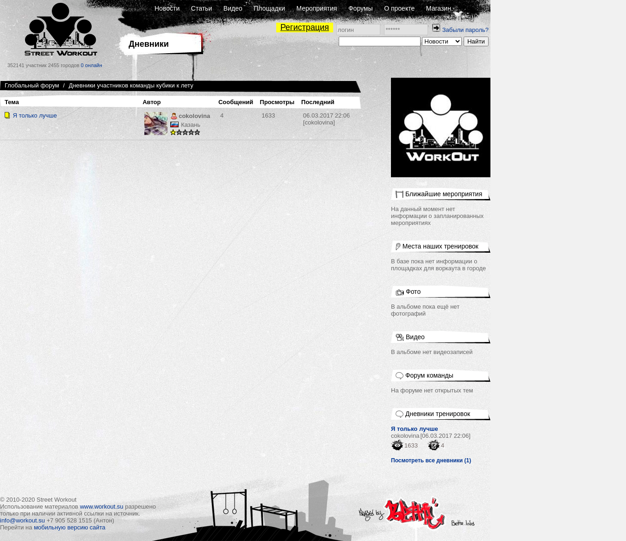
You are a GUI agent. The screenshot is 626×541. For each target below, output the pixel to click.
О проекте (399, 8)
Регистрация (304, 27)
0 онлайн (91, 65)
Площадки (269, 8)
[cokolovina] (326, 119)
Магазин (438, 8)
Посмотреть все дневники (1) (431, 460)
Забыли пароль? (465, 29)
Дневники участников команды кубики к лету (131, 85)
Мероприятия (317, 8)
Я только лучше (35, 115)
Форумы (360, 8)
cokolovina (190, 116)
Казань (190, 124)
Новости (167, 8)
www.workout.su (102, 506)
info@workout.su (22, 520)
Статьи (201, 8)
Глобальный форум (32, 85)
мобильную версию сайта (69, 527)
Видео (232, 8)
